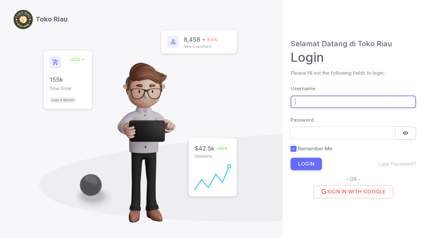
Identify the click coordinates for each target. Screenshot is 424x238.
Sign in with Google (353, 191)
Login (306, 164)
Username (296, 88)
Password (296, 120)
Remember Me (315, 148)
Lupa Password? (397, 164)
